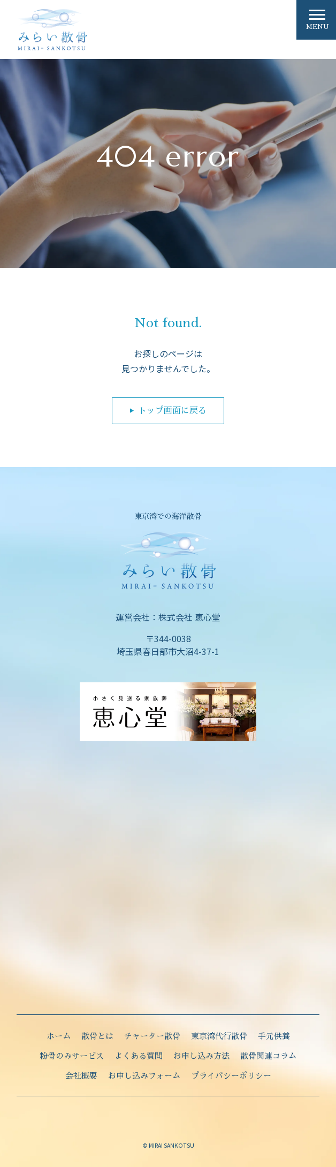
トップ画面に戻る (172, 410)
